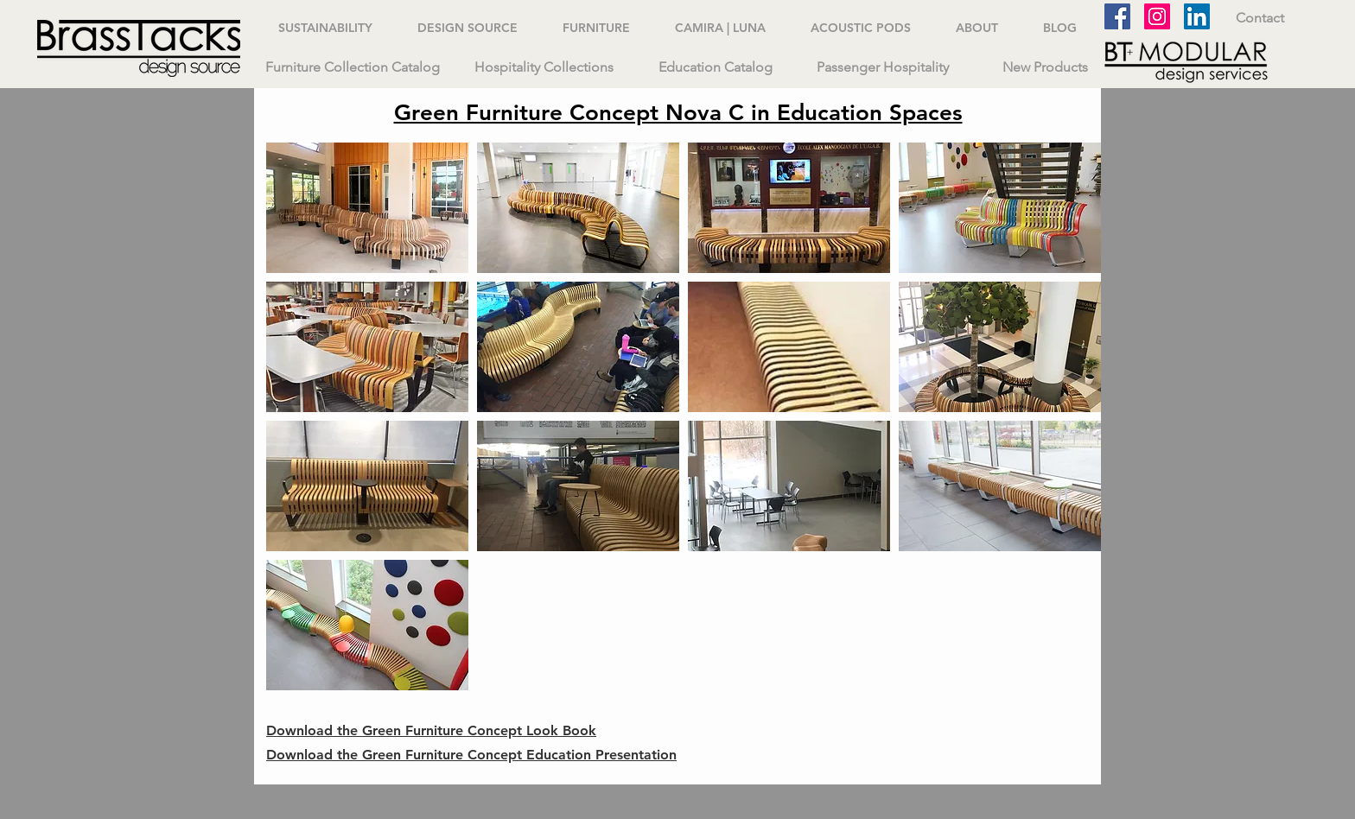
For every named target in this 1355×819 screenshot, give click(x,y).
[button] (367, 208)
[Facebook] (1117, 16)
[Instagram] (1157, 16)
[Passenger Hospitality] (882, 67)
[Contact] (1259, 18)
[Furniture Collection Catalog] (352, 67)
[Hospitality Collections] (543, 67)
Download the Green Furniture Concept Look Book (431, 730)
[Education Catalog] (715, 67)
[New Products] (1045, 67)
